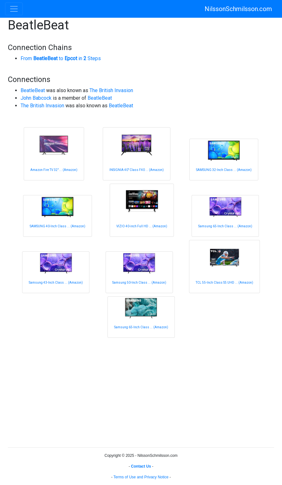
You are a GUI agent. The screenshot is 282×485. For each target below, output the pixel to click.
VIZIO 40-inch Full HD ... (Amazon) (141, 226)
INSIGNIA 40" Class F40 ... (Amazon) (136, 170)
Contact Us (141, 466)
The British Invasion (111, 90)
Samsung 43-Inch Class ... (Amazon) (56, 282)
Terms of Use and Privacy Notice (141, 477)
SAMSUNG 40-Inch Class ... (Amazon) (57, 226)
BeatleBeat (33, 90)
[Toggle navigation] (14, 9)
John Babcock (36, 98)
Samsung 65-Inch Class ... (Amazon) (225, 226)
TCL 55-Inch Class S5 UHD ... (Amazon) (224, 282)
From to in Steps (61, 58)
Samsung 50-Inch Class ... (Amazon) (139, 282)
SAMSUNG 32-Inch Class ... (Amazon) (224, 170)
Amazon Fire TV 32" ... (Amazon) (53, 170)
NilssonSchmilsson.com (238, 9)
